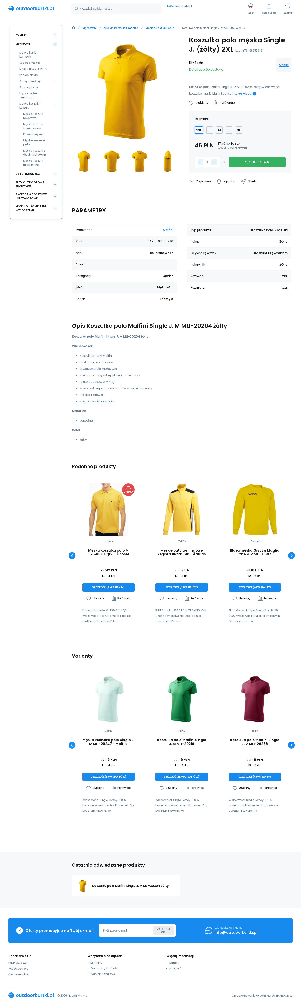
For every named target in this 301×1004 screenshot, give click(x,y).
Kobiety (21, 35)
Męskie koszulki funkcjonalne (33, 126)
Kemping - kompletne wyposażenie (31, 208)
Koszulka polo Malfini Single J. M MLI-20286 (254, 742)
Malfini (284, 65)
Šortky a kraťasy (30, 81)
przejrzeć (175, 968)
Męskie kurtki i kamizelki (28, 54)
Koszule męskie (33, 134)
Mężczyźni (89, 28)
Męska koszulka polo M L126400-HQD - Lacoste (108, 552)
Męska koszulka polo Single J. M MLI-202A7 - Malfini (108, 742)
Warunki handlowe (102, 974)
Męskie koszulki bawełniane (33, 163)
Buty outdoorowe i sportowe (30, 184)
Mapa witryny (78, 995)
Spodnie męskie (30, 63)
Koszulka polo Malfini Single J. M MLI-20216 (181, 742)
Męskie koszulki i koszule (121, 28)
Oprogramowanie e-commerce (253, 995)
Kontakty (96, 963)
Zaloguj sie (163, 930)
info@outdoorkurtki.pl (178, 6)
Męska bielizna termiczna (29, 95)
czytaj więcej (243, 94)
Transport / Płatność (104, 968)
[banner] (34, 8)
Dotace (174, 963)
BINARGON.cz (284, 995)
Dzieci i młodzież (28, 174)
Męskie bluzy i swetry (33, 69)
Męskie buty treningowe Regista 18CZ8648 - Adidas (181, 552)
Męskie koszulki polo (160, 28)
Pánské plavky (28, 75)
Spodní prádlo (28, 87)
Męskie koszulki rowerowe (33, 116)
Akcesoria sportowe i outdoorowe (31, 196)
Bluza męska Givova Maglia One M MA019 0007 (255, 552)
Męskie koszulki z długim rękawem (34, 152)
